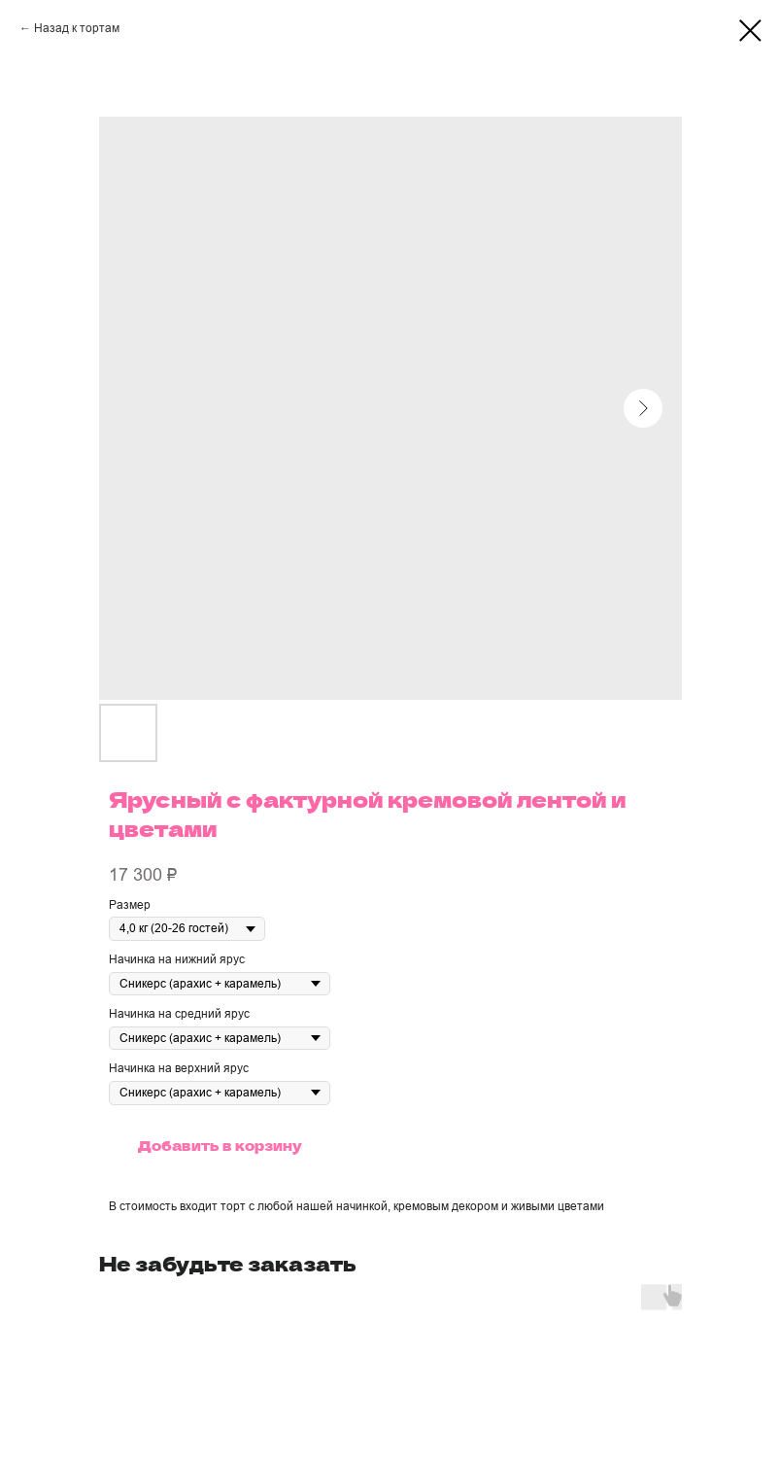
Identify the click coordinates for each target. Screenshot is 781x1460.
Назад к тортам (76, 28)
